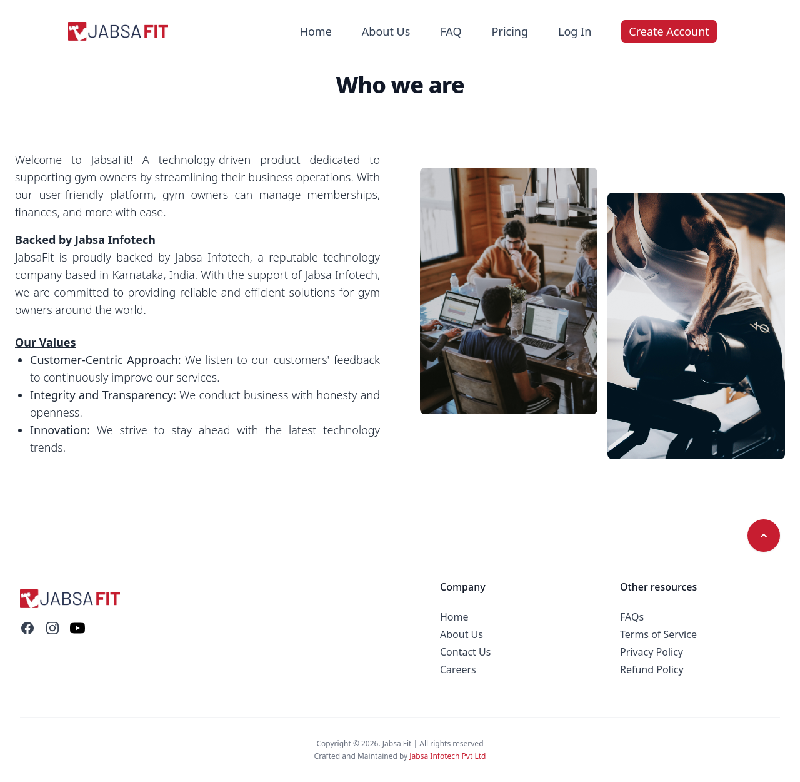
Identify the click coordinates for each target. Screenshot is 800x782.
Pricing (510, 31)
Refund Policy (652, 669)
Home (316, 31)
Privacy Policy (651, 652)
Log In (574, 31)
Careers (458, 669)
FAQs (632, 617)
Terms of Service (658, 634)
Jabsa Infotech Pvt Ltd (447, 756)
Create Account (669, 31)
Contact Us (465, 652)
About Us (386, 31)
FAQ (450, 31)
